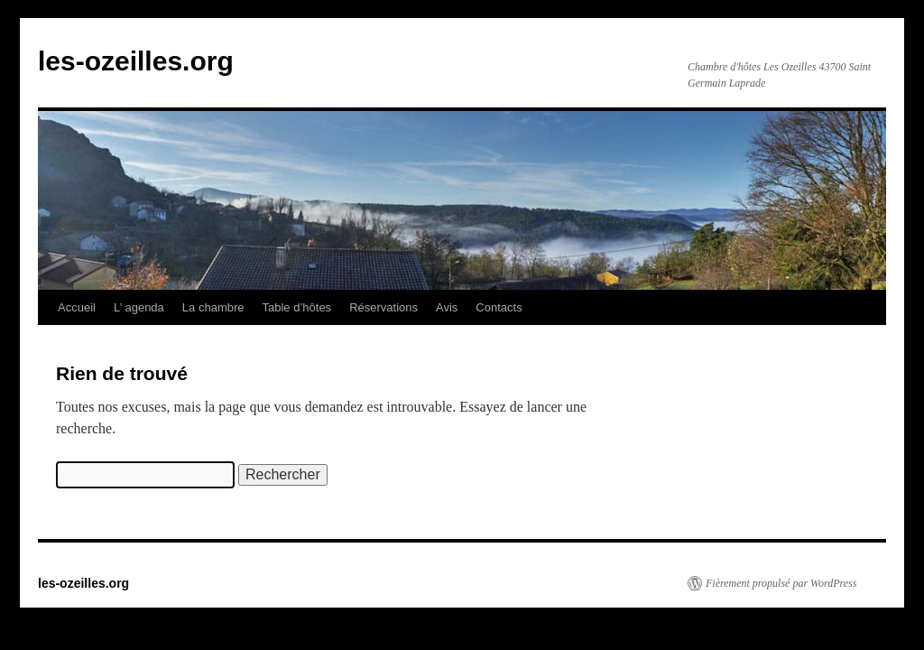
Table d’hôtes (297, 307)
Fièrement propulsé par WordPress (781, 583)
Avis (446, 307)
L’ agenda (139, 307)
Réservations (383, 307)
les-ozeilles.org (136, 61)
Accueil (77, 307)
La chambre (213, 307)
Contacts (499, 307)
